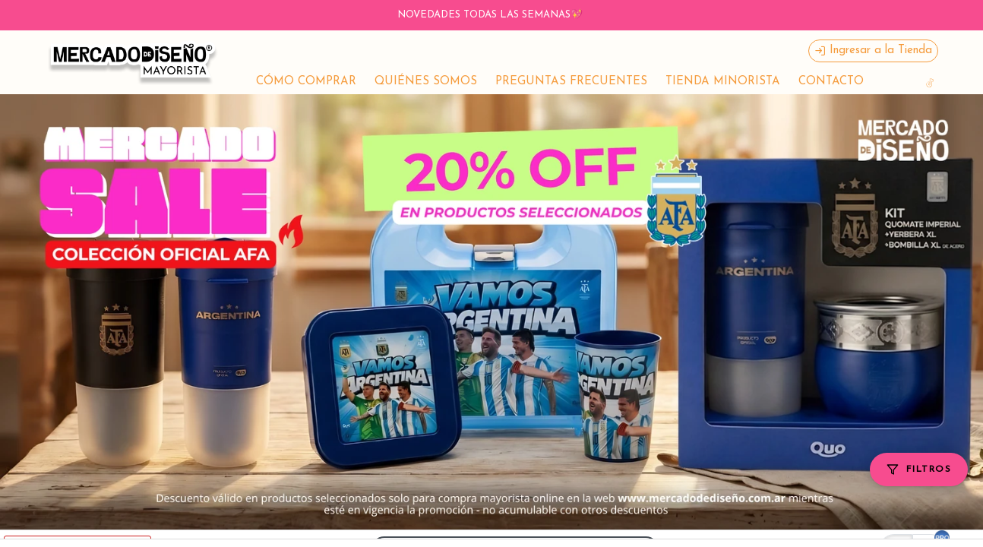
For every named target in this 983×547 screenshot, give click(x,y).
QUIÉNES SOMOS (426, 81)
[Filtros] (919, 469)
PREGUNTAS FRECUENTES (571, 81)
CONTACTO (831, 81)
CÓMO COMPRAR (306, 81)
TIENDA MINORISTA (722, 81)
